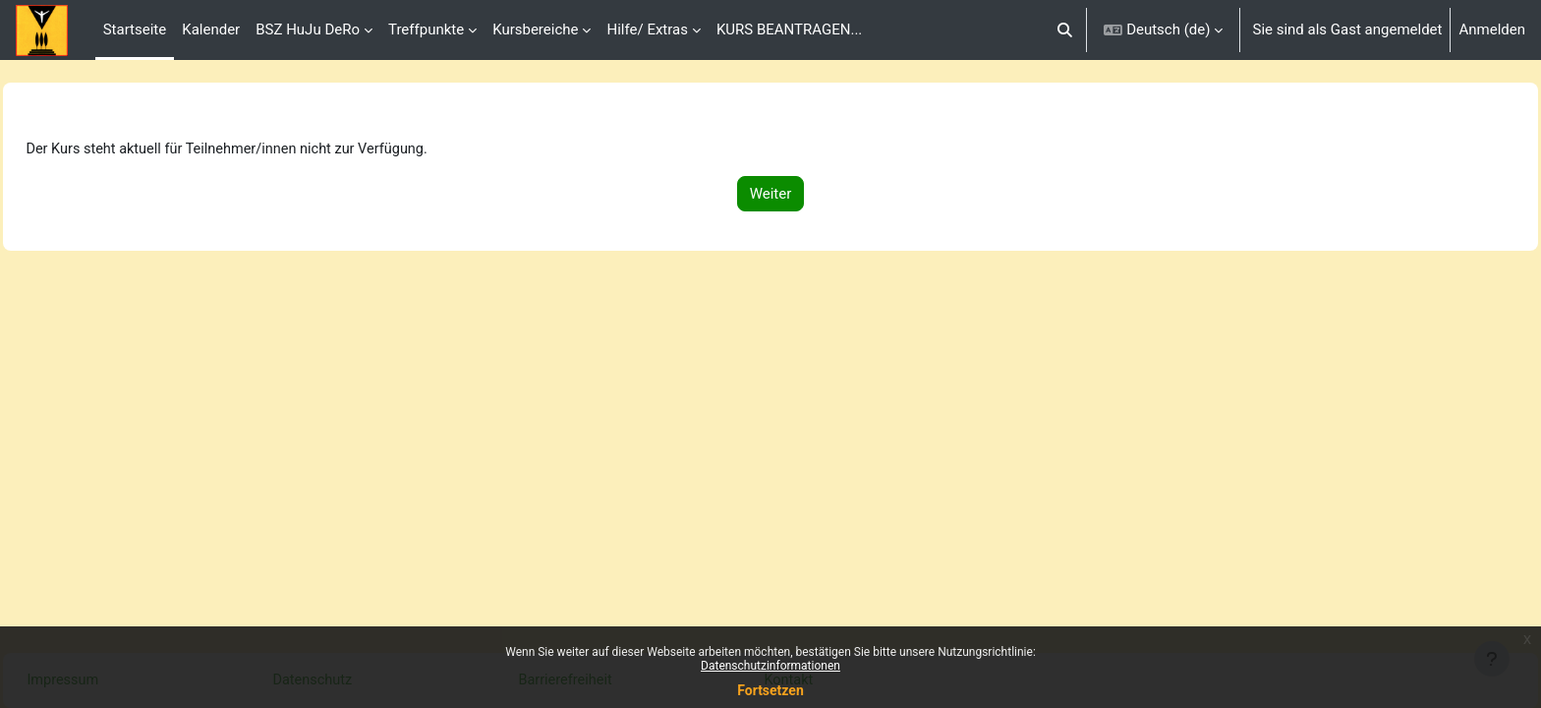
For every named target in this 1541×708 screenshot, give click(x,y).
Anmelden (1491, 29)
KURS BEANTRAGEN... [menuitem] (789, 29)
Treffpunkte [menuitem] (426, 29)
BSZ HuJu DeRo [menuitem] (308, 29)
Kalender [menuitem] (211, 29)
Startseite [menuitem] (135, 29)
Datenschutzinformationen (770, 666)
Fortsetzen (770, 690)
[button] (1065, 30)
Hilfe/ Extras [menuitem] (646, 29)
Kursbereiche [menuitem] (535, 29)
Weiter (771, 195)
